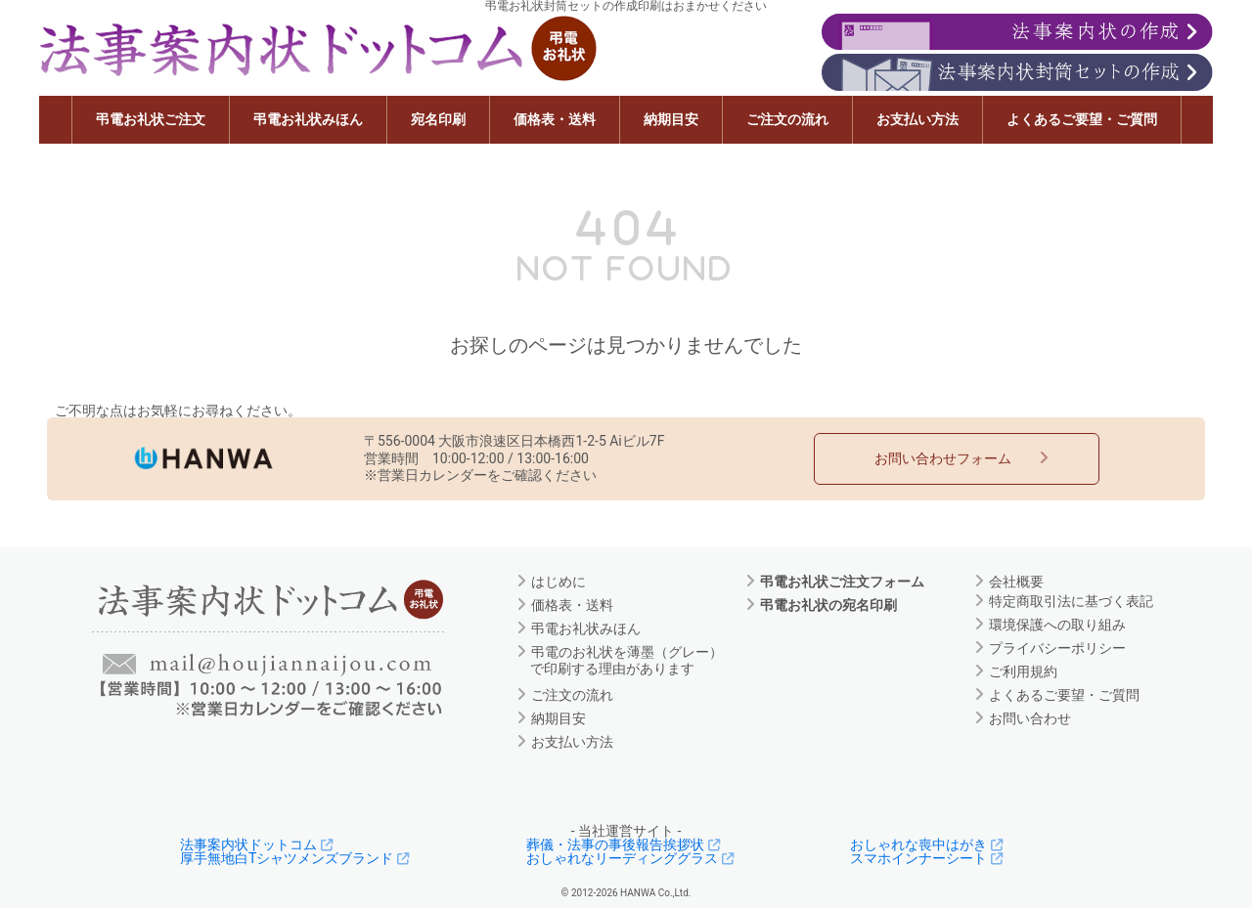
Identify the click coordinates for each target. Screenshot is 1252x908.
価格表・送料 (555, 119)
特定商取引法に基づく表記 (1070, 600)
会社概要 (1016, 580)
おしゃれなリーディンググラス (632, 858)
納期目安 (671, 119)
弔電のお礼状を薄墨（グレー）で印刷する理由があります (626, 660)
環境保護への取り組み (1057, 623)
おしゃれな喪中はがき (929, 844)
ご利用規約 (1022, 670)
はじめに (558, 580)
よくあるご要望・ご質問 (1081, 119)
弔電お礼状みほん (308, 119)
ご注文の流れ (787, 119)
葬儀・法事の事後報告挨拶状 (626, 844)
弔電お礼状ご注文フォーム (841, 580)
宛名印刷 (438, 119)
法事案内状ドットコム (259, 844)
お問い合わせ (1029, 717)
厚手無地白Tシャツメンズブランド (297, 858)
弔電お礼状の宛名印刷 (828, 604)
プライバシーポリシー (1057, 647)
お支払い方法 (917, 119)
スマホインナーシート (929, 858)
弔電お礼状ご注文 (150, 119)
